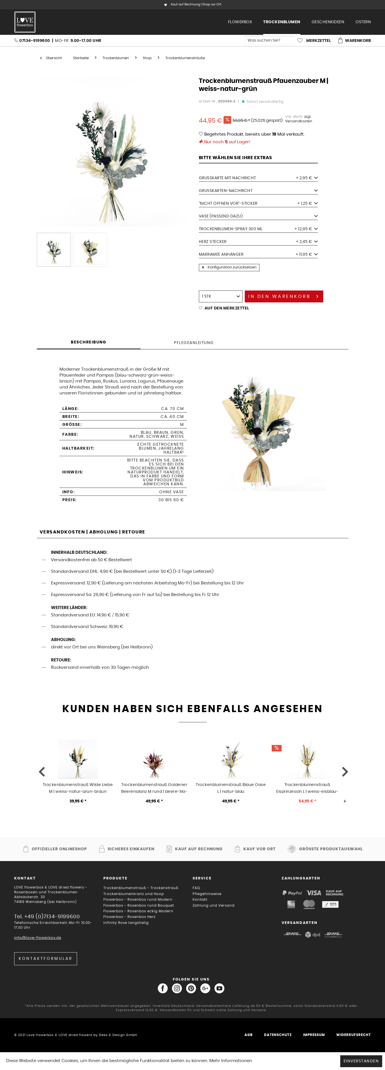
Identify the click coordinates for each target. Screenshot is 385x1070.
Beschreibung (88, 342)
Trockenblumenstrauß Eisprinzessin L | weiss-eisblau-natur (307, 788)
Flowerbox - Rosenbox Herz (129, 917)
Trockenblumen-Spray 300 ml (258, 229)
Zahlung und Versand (214, 905)
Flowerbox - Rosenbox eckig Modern (138, 911)
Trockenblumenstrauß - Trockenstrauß (140, 888)
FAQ (196, 888)
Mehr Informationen (230, 1061)
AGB (248, 1035)
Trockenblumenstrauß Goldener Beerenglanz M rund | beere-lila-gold (154, 788)
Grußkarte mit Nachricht (258, 178)
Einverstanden (361, 1061)
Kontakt (200, 899)
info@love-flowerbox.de (37, 937)
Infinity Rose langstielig (126, 922)
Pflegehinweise (207, 894)
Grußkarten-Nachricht (258, 190)
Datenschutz (278, 1035)
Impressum (314, 1035)
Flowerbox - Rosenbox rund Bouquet (138, 905)
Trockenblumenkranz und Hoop (133, 894)
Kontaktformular (46, 959)
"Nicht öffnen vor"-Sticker (258, 203)
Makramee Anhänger (258, 254)
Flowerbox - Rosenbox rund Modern (138, 899)
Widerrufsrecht (353, 1035)
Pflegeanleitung (194, 343)
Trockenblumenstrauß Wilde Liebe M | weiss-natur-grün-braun (78, 788)
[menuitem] (240, 22)
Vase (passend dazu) (258, 216)
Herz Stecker (258, 241)
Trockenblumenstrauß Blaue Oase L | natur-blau (231, 788)
